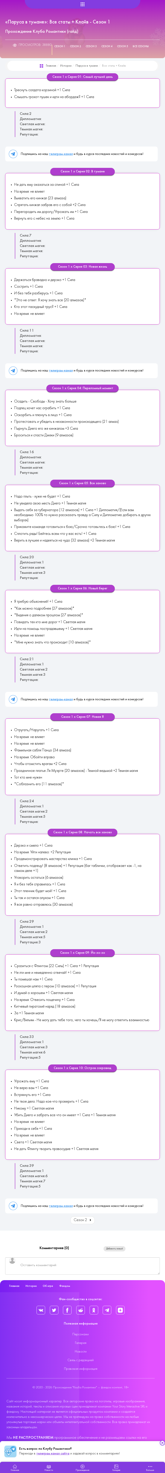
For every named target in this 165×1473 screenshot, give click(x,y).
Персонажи (80, 1334)
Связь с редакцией (80, 1360)
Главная (51, 65)
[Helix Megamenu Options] (82, 4)
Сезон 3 (91, 46)
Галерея (80, 1343)
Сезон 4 (106, 46)
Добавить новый (114, 1248)
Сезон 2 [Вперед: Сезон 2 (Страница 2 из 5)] (83, 1220)
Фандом (64, 1286)
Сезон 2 (75, 46)
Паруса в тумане (87, 65)
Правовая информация (80, 1369)
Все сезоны (141, 46)
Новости (81, 1351)
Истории (66, 65)
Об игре (48, 1286)
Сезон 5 (122, 46)
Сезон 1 (59, 46)
